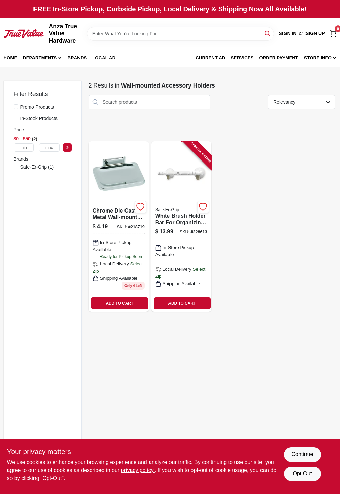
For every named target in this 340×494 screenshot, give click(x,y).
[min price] (24, 147)
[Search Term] (180, 34)
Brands (77, 57)
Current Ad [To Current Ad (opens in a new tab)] (210, 57)
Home (10, 57)
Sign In (287, 33)
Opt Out (302, 473)
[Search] (268, 33)
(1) (37, 167)
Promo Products (37, 107)
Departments (40, 57)
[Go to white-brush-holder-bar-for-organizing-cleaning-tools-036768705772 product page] (181, 226)
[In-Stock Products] (16, 118)
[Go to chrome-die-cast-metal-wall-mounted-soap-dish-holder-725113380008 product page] (119, 226)
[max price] (49, 147)
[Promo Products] (16, 106)
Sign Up (315, 33)
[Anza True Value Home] (24, 33)
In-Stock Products (39, 118)
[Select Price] (67, 147)
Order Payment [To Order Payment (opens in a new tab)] (278, 57)
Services (242, 57)
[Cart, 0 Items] (333, 33)
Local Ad (103, 57)
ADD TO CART (119, 303)
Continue (302, 454)
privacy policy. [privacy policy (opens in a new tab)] (138, 470)
